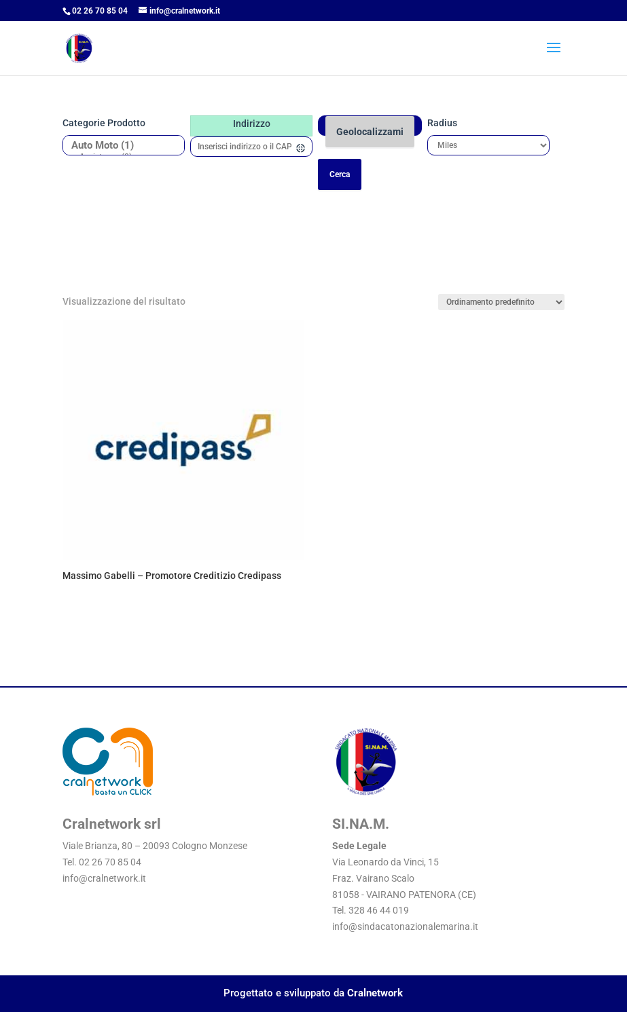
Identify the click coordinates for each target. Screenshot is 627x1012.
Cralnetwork (375, 993)
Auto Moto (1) (118, 145)
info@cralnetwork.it (104, 878)
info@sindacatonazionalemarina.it (405, 926)
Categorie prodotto (103, 122)
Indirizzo (251, 123)
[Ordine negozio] (501, 302)
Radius (442, 122)
